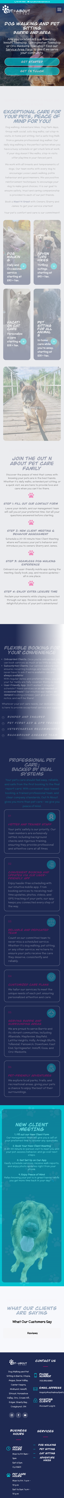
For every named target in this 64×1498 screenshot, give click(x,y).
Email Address (50, 1388)
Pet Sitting (47, 1449)
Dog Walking (47, 1445)
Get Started (32, 63)
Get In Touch (32, 73)
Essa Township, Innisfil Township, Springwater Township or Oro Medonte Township (32, 43)
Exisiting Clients (46, 1400)
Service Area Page (19, 50)
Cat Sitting (47, 1453)
